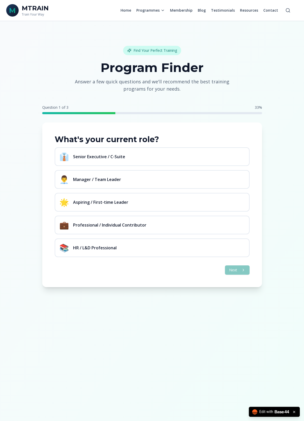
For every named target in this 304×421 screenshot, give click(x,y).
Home (126, 10)
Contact (270, 10)
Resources (249, 10)
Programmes (150, 10)
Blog (202, 10)
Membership (181, 10)
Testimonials (223, 10)
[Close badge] (294, 412)
